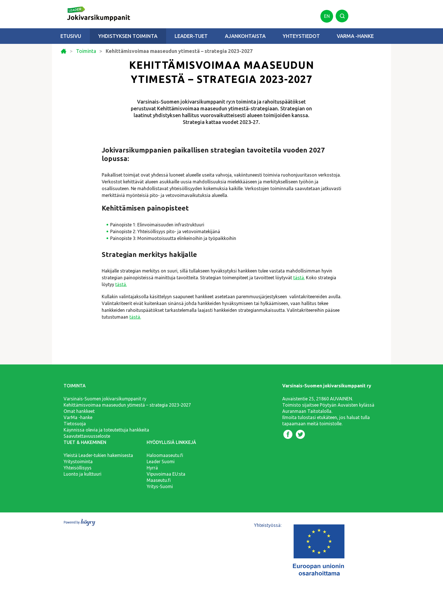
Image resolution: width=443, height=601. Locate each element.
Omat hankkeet (79, 411)
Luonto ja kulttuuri (82, 473)
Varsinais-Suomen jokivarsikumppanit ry (105, 398)
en (327, 16)
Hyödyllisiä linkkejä (171, 442)
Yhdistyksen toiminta (127, 36)
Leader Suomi (161, 461)
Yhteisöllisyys (78, 467)
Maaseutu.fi (159, 480)
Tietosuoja (75, 423)
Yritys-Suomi (160, 486)
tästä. (299, 277)
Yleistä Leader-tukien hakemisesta (98, 455)
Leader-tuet (191, 36)
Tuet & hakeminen (85, 442)
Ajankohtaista (245, 36)
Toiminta (86, 51)
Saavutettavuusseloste (87, 436)
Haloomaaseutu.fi (165, 455)
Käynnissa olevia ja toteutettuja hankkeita (106, 429)
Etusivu (70, 36)
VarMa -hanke (355, 36)
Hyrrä (152, 467)
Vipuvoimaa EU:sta (166, 473)
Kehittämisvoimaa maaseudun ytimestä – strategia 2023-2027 (127, 404)
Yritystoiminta (78, 461)
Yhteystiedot (301, 36)
